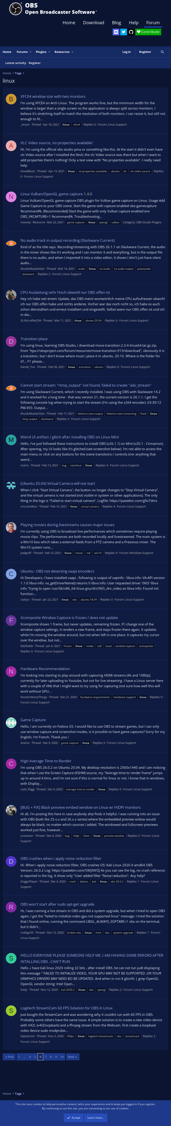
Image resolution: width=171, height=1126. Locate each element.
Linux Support (117, 124)
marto (24, 465)
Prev (11, 1057)
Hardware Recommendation (45, 668)
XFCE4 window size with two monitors (53, 96)
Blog (116, 23)
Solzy (23, 990)
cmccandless (28, 506)
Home (69, 23)
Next (71, 1057)
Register (35, 63)
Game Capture (33, 719)
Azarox (25, 743)
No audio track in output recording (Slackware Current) (67, 240)
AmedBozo (27, 171)
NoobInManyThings (33, 697)
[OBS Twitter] (123, 32)
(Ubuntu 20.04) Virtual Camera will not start (57, 483)
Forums (22, 52)
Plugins (41, 52)
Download (93, 23)
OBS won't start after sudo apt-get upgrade (57, 904)
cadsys (24, 599)
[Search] (162, 51)
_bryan (25, 124)
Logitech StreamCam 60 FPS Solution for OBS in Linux (66, 1007)
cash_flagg (27, 789)
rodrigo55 (26, 932)
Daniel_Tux (27, 367)
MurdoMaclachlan (32, 269)
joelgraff (25, 553)
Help (133, 23)
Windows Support (141, 553)
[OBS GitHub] (131, 32)
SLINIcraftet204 (30, 320)
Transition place (34, 338)
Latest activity (15, 63)
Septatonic (27, 1036)
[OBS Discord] (116, 32)
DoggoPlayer (28, 881)
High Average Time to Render (45, 760)
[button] (30, 51)
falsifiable (26, 646)
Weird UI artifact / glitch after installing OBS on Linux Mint (69, 436)
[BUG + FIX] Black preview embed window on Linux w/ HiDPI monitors (80, 807)
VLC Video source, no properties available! (56, 142)
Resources (62, 52)
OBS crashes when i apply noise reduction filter (61, 858)
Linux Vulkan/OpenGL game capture (51, 193)
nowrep (25, 222)
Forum (153, 23)
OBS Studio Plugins (148, 222)
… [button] (24, 1057)
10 (61, 1057)
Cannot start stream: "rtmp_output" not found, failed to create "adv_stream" (86, 385)
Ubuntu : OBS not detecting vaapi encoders (57, 571)
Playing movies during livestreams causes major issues (67, 524)
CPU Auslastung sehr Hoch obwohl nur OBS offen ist (65, 292)
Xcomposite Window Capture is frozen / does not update (69, 617)
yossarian (26, 836)
